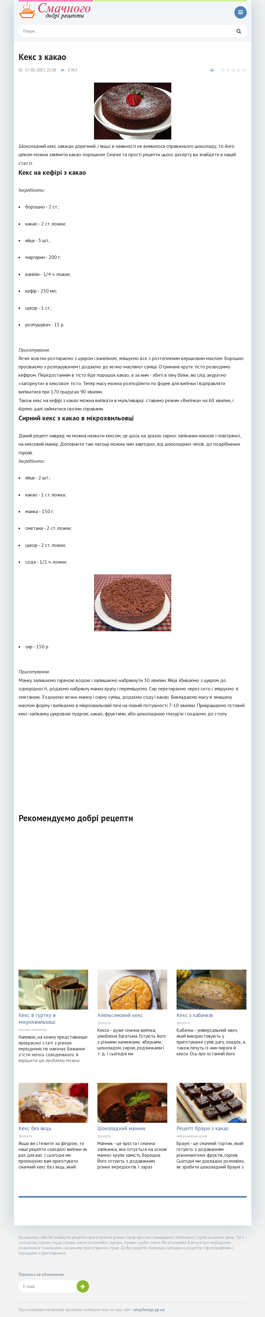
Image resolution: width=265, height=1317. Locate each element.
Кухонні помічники (33, 1029)
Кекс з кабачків (195, 1015)
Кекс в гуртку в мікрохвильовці (37, 1018)
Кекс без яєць (35, 1128)
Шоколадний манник (121, 1128)
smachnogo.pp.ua (149, 1309)
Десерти (104, 1023)
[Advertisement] (133, 761)
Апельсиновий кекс (120, 1015)
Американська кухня (192, 1136)
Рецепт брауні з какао (203, 1128)
